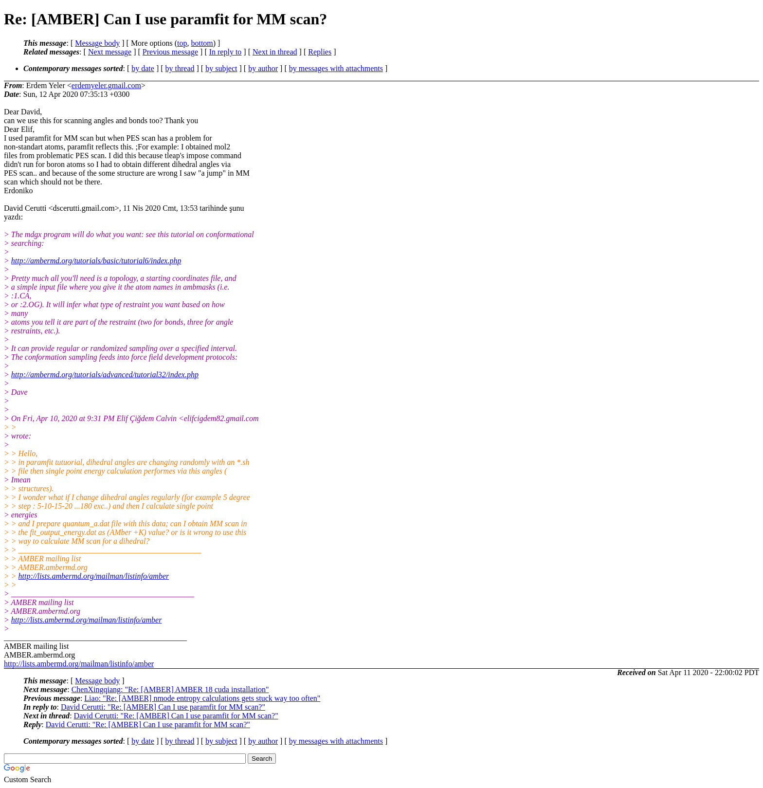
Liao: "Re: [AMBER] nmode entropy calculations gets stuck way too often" (202, 698)
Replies (319, 52)
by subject (221, 68)
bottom (202, 43)
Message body (97, 43)
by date (142, 68)
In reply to (225, 52)
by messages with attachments (336, 68)
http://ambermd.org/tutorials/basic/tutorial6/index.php (96, 261)
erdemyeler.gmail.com (106, 85)
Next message (109, 52)
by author (263, 68)
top (182, 43)
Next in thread (275, 52)
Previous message (170, 52)
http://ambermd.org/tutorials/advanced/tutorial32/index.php (105, 374)
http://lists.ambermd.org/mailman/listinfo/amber (93, 576)
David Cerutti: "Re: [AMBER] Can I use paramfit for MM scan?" (163, 707)
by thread (180, 68)
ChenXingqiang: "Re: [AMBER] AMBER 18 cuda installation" (170, 689)
